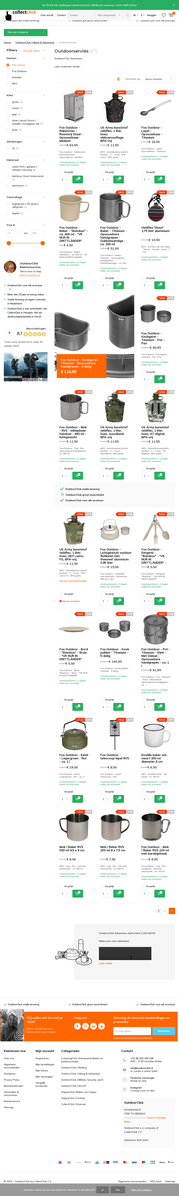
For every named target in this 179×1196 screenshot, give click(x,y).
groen (17, 107)
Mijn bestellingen (45, 1069)
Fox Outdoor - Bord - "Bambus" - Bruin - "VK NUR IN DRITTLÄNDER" (73, 659)
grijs (16, 119)
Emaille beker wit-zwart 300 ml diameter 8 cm (154, 763)
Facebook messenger (142, 1083)
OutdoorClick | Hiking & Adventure (34, 47)
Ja (103, 1189)
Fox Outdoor (19, 76)
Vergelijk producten (42, 1089)
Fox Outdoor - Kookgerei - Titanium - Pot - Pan (152, 343)
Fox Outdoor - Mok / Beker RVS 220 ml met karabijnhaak (155, 855)
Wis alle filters (31, 55)
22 (15, 153)
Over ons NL (47, 15)
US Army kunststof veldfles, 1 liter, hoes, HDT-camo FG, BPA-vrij (73, 559)
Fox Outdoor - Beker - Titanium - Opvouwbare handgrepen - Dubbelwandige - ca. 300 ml (113, 241)
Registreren (42, 1063)
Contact (61, 15)
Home (7, 47)
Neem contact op (30, 280)
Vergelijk (66, 177)
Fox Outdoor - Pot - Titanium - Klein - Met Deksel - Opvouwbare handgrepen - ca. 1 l (155, 663)
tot (24, 238)
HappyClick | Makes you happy (78, 1097)
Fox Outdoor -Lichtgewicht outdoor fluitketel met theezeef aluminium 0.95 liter (116, 561)
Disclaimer (10, 1078)
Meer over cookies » (141, 1189)
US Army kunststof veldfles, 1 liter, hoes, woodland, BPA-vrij (114, 437)
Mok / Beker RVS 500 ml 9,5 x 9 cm (71, 853)
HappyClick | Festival (73, 1103)
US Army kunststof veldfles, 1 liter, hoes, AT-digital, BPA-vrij (155, 437)
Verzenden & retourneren (11, 1098)
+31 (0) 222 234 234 (141, 1063)
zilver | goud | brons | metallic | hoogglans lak (27, 127)
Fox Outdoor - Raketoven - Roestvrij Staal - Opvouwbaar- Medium (71, 139)
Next (172, 916)
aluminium (20, 190)
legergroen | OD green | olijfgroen (25, 211)
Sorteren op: (133, 84)
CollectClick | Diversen (73, 1109)
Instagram (85, 1030)
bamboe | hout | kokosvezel (28, 183)
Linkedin (93, 1030)
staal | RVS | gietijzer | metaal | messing (24, 173)
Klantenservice (12, 1106)
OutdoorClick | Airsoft (73, 1091)
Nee (118, 1189)
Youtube (101, 1030)
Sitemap (9, 1112)
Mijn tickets (42, 1075)
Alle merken (19, 70)
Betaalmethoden (13, 1091)
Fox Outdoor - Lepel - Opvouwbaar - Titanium (152, 138)
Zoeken (127, 15)
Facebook (77, 1030)
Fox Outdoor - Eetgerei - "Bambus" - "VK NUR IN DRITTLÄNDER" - (153, 561)
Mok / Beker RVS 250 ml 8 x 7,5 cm (112, 853)
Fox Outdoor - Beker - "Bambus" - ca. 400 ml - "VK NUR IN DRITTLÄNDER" (73, 239)
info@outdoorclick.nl (141, 1073)
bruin (16, 135)
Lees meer (105, 968)
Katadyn (17, 82)
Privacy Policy (11, 1084)
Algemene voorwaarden (12, 1071)
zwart (17, 113)
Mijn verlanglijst (44, 1081)
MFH (14, 88)
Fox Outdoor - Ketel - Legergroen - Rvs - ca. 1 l (73, 763)
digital (17, 218)
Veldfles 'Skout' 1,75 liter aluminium (155, 234)
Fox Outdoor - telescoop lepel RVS (114, 761)
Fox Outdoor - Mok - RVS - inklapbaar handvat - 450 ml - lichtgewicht (73, 437)
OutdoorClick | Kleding (74, 1072)
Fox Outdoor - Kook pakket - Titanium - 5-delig (114, 658)
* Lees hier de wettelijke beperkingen (132, 1043)
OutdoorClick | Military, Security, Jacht (82, 1084)
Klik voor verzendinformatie (73, 586)
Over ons (9, 1063)
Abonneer (163, 1036)
